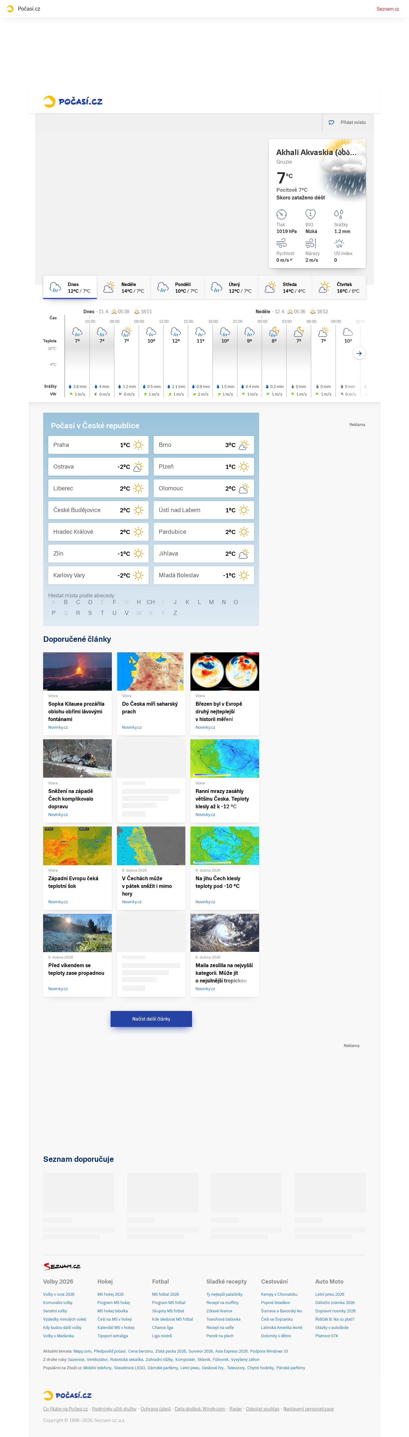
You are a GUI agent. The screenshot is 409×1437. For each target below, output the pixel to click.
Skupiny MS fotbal (168, 1311)
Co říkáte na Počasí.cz (65, 1408)
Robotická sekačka (126, 1359)
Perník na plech (220, 1336)
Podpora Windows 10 (269, 1351)
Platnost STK (326, 1336)
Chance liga (162, 1327)
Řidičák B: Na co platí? (335, 1319)
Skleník (203, 1359)
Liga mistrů (162, 1336)
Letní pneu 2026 (329, 1294)
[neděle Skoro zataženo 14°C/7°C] (123, 287)
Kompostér (185, 1359)
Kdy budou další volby (62, 1327)
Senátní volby (55, 1311)
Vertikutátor (97, 1359)
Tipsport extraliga (112, 1336)
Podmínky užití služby (114, 1408)
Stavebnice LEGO (129, 1368)
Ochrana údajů (156, 1408)
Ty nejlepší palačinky (224, 1294)
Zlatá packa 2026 (170, 1351)
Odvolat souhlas (262, 1408)
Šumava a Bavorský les (281, 1311)
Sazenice (76, 1359)
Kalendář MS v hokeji (116, 1327)
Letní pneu (190, 1368)
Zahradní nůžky (159, 1359)
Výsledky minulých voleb (64, 1319)
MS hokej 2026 (110, 1294)
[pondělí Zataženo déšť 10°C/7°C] (177, 287)
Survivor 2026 (201, 1351)
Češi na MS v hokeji (114, 1319)
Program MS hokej (113, 1303)
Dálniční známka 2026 (335, 1303)
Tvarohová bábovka (223, 1319)
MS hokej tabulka (112, 1311)
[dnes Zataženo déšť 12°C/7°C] (70, 287)
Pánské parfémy (290, 1368)
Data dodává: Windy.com (200, 1408)
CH (151, 602)
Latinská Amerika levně (281, 1327)
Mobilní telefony (97, 1368)
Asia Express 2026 (231, 1351)
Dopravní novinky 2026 (335, 1311)
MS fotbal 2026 (165, 1294)
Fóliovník (220, 1359)
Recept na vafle (220, 1327)
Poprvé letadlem (275, 1303)
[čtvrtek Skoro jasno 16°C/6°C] (339, 287)
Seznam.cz (388, 9)
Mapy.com (82, 1351)
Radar (235, 1408)
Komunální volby (58, 1303)
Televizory (236, 1368)
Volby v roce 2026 (58, 1294)
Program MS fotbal (168, 1303)
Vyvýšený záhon (245, 1359)
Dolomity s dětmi (276, 1336)
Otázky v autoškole (332, 1327)
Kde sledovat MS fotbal (172, 1319)
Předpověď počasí (110, 1351)
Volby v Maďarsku (58, 1336)
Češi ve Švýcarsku (277, 1319)
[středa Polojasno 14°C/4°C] (285, 287)
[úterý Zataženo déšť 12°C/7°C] (231, 287)
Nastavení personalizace (308, 1408)
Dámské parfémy (163, 1368)
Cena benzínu (140, 1351)
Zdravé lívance (219, 1311)
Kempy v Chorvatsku (279, 1294)
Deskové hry (213, 1368)
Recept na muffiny (222, 1303)
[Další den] (359, 353)
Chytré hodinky (260, 1368)
